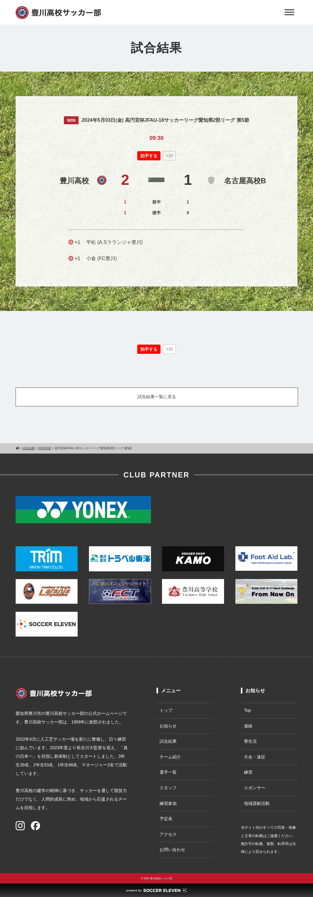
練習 (248, 772)
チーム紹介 (170, 756)
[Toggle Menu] (289, 12)
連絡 (248, 725)
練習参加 (168, 803)
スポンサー (254, 787)
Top (247, 710)
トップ (166, 710)
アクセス (168, 834)
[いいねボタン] (148, 155)
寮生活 (250, 741)
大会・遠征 (254, 756)
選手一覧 (168, 772)
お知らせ (168, 725)
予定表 (166, 818)
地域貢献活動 (257, 803)
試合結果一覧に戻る (157, 396)
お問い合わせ (172, 849)
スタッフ (168, 787)
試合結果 (168, 741)
